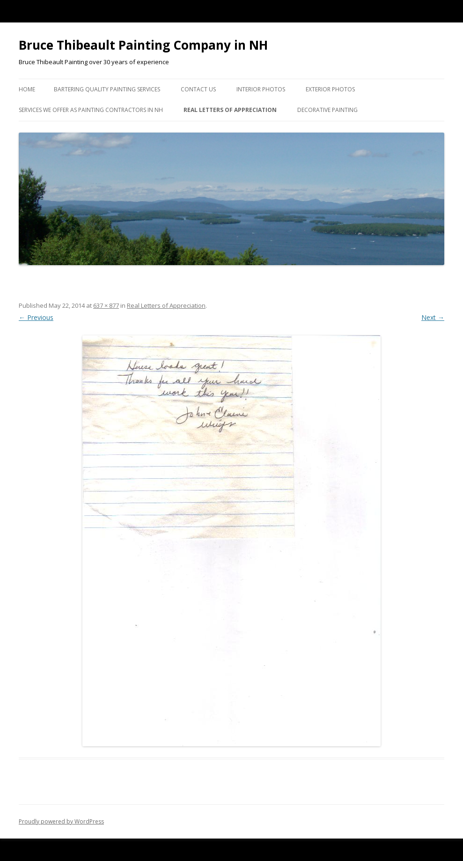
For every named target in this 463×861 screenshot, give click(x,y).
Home (27, 89)
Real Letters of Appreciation (230, 110)
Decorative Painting (327, 110)
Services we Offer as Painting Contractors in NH (91, 110)
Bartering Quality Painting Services (107, 89)
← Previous (36, 317)
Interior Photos (260, 89)
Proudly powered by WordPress (61, 821)
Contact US (198, 89)
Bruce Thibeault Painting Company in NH (143, 45)
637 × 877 (106, 305)
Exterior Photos (330, 89)
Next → (432, 317)
